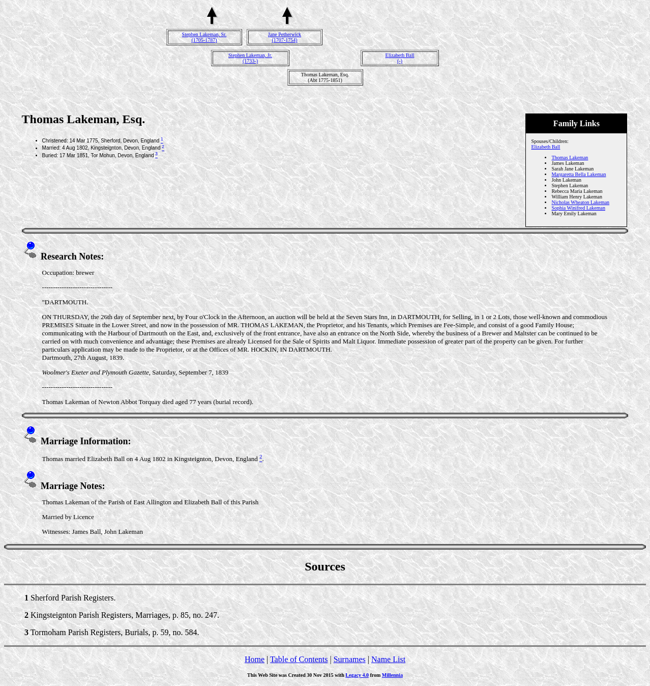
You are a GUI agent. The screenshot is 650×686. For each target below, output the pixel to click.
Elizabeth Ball (545, 147)
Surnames (350, 659)
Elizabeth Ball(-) (400, 58)
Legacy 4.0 (357, 675)
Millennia (392, 675)
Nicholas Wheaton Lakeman (580, 202)
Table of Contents (299, 659)
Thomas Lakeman (569, 157)
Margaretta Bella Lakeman (578, 174)
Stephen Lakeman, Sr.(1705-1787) (204, 37)
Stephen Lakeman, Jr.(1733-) (250, 58)
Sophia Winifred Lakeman (578, 208)
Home (254, 659)
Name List (388, 659)
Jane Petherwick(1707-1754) (284, 37)
